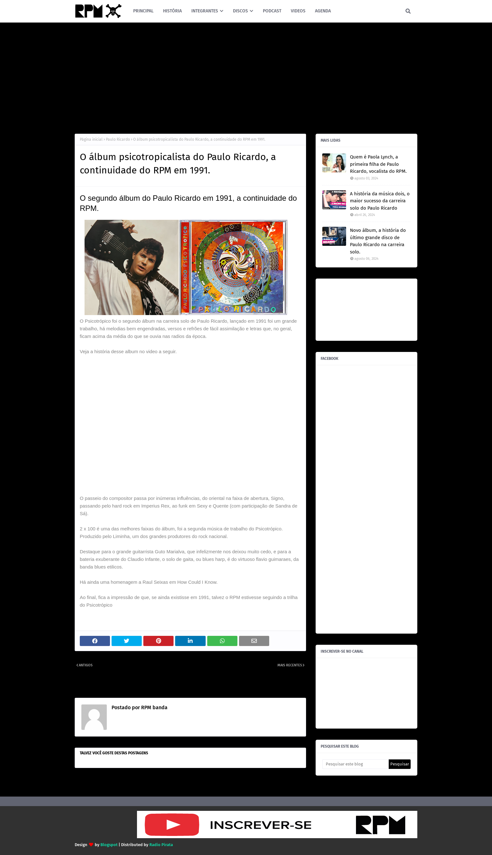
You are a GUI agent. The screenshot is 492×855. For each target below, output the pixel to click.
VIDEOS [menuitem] (298, 11)
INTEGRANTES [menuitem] (204, 11)
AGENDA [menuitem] (323, 11)
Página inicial (91, 139)
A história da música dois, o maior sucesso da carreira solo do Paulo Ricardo (380, 201)
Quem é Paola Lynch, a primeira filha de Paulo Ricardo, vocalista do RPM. (378, 164)
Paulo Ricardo (118, 139)
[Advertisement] (246, 76)
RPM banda (153, 707)
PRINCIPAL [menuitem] (143, 11)
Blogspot (109, 844)
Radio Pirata (161, 844)
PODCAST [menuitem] (272, 11)
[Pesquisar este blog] (355, 764)
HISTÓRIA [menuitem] (172, 11)
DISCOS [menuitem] (240, 11)
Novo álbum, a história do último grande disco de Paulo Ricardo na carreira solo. (378, 241)
